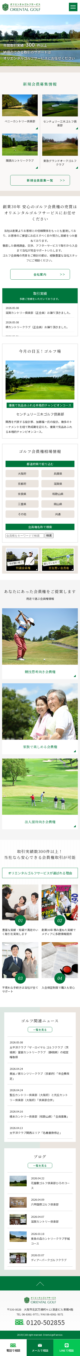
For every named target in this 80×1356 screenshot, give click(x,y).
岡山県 (58, 504)
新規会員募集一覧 (40, 180)
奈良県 (22, 494)
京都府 (22, 484)
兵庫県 (58, 474)
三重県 (22, 504)
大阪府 (22, 474)
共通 (58, 514)
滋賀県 (58, 484)
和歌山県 (57, 494)
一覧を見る (40, 1029)
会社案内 (40, 274)
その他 (22, 514)
